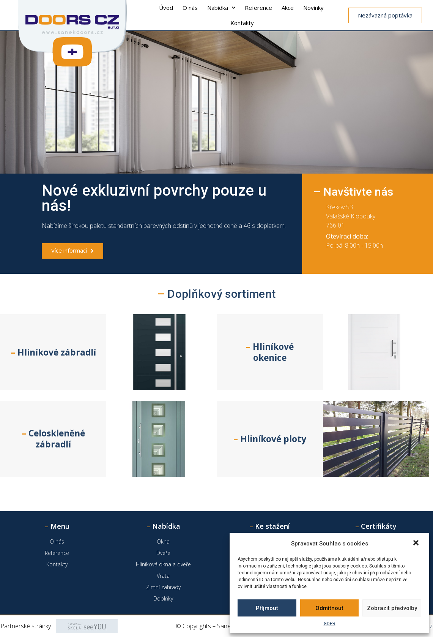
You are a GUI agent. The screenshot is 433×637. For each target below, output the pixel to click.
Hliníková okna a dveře (163, 564)
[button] (416, 543)
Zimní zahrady (163, 587)
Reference (258, 7)
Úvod (166, 7)
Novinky (313, 7)
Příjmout (267, 608)
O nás (190, 7)
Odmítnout (329, 608)
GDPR (329, 623)
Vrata (163, 575)
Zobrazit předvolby (392, 608)
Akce (288, 7)
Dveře (163, 552)
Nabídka (221, 8)
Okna (163, 541)
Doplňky (163, 598)
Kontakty (242, 23)
